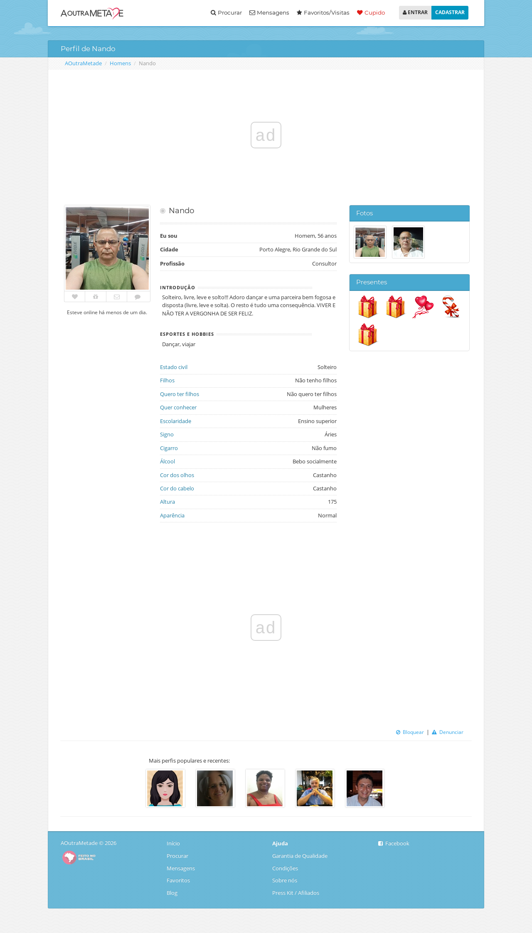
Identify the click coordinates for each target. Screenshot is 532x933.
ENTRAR (415, 12)
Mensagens (269, 12)
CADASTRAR (450, 12)
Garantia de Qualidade (300, 855)
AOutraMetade (83, 63)
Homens (120, 63)
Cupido (371, 12)
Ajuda (280, 843)
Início (174, 843)
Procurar (226, 12)
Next (397, 789)
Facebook (393, 843)
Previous (135, 789)
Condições (285, 868)
